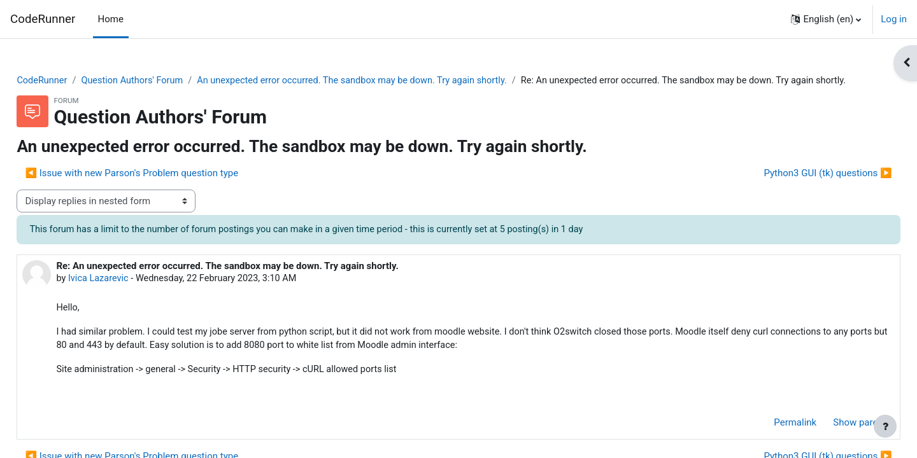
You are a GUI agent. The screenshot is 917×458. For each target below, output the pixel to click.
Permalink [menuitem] (767, 441)
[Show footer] (885, 426)
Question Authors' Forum (164, 81)
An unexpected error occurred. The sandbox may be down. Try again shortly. (391, 81)
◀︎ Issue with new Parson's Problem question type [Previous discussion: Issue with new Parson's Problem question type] (160, 188)
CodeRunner (42, 19)
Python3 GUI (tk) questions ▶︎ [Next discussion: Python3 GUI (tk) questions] (800, 188)
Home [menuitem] (111, 19)
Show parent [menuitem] (831, 441)
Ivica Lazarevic (128, 294)
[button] (826, 19)
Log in (894, 19)
